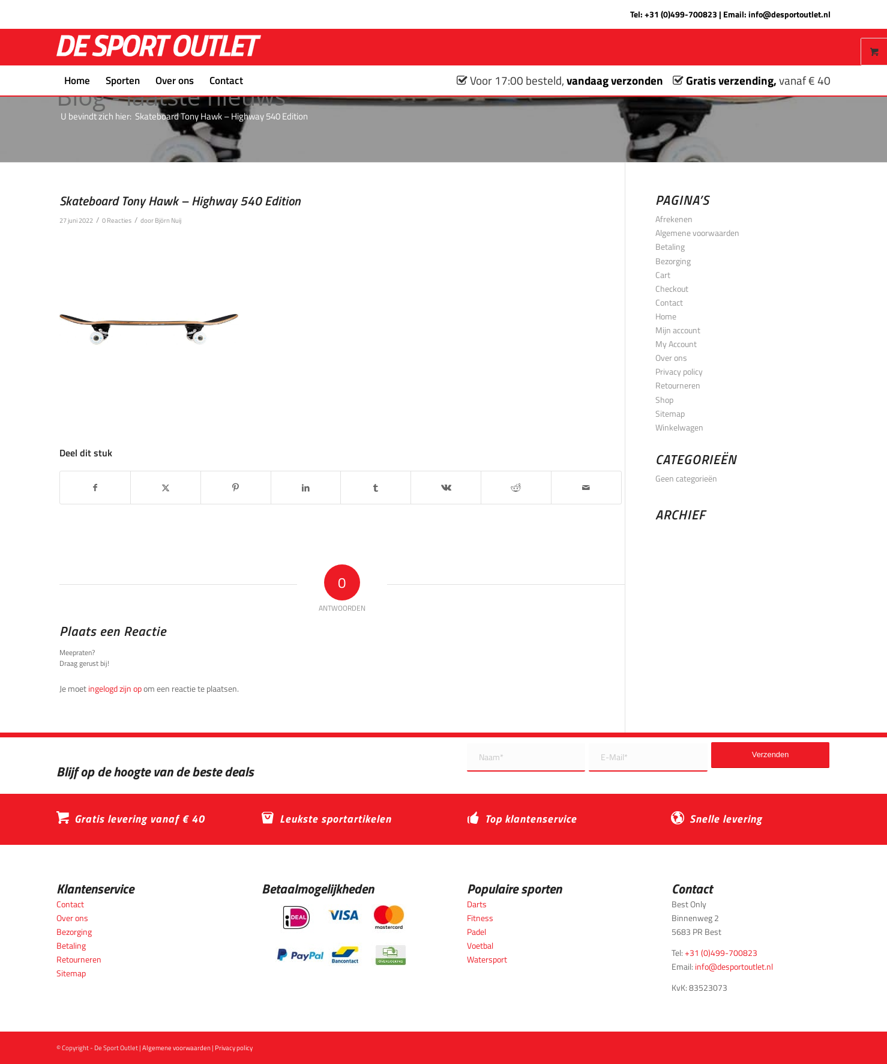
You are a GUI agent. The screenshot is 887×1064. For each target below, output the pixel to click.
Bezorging (673, 261)
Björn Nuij (168, 220)
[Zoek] (258, 80)
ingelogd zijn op (115, 688)
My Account (676, 343)
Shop (664, 399)
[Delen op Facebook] (95, 487)
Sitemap (670, 413)
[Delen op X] (165, 487)
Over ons (671, 357)
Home (665, 316)
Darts (477, 904)
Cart (662, 274)
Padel (476, 931)
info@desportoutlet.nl (789, 14)
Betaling (670, 246)
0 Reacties (116, 220)
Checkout (671, 288)
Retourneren (677, 385)
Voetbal (480, 945)
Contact (669, 302)
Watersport (487, 959)
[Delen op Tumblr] (375, 487)
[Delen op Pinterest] (236, 487)
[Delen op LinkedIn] (306, 487)
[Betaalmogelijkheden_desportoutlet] (341, 935)
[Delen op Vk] (446, 487)
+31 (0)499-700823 (681, 14)
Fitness (480, 917)
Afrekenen (674, 219)
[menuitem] (77, 80)
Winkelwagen (679, 427)
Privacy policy (679, 371)
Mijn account (677, 330)
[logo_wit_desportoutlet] (158, 47)
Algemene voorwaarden (697, 232)
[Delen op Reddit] (516, 487)
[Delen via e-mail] (586, 487)
